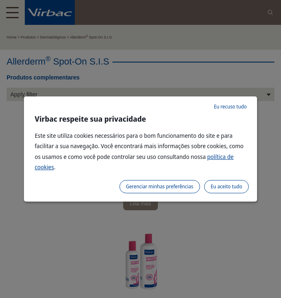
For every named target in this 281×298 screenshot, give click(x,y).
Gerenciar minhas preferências (159, 186)
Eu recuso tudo (230, 106)
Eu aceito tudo (226, 186)
